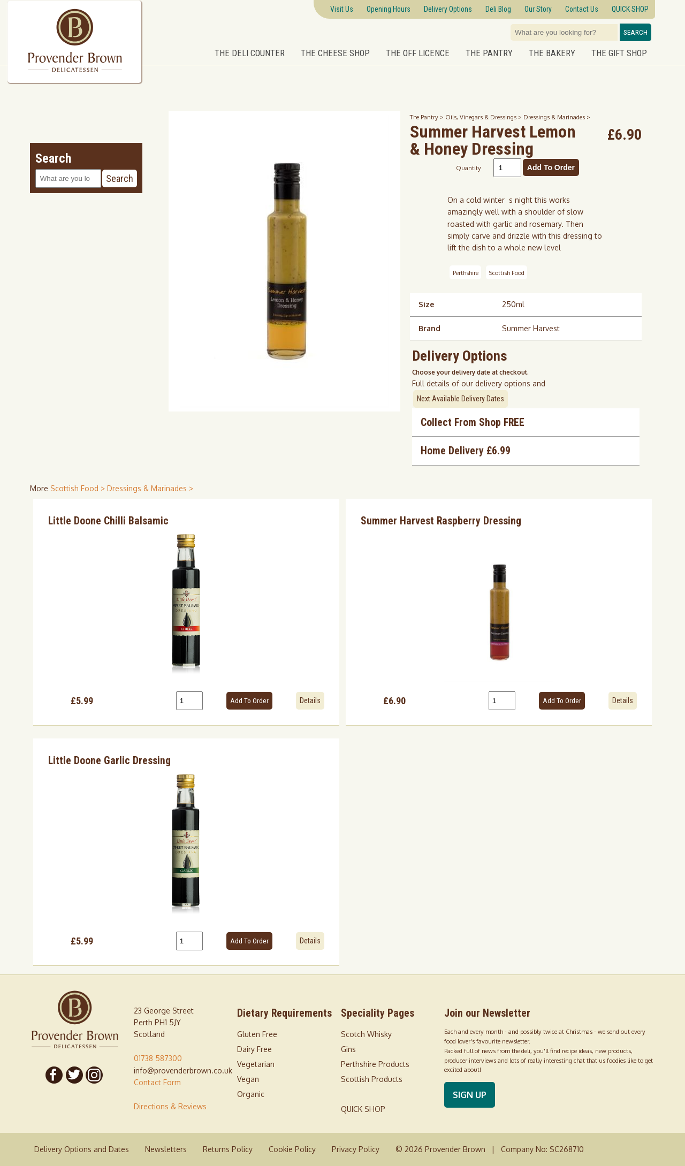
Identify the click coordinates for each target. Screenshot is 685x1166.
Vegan (248, 1079)
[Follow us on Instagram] (95, 1075)
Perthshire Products (375, 1064)
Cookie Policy (292, 1149)
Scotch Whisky (366, 1034)
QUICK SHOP (363, 1109)
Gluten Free (257, 1034)
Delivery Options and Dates (81, 1149)
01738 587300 (158, 1058)
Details (310, 700)
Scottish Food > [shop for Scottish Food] (78, 488)
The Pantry (489, 53)
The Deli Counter (250, 53)
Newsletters (166, 1149)
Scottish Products (371, 1079)
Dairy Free (254, 1049)
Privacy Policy (355, 1149)
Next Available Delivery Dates (460, 398)
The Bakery (552, 53)
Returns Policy (228, 1149)
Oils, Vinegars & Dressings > (484, 117)
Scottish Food (506, 272)
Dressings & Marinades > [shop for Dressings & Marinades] (150, 488)
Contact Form (157, 1082)
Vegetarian (256, 1064)
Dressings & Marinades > (556, 117)
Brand (429, 328)
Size (426, 304)
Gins (348, 1049)
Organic (250, 1094)
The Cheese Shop (335, 53)
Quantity (468, 168)
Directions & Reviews (170, 1106)
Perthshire (465, 272)
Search (635, 32)
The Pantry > (427, 117)
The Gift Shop (619, 53)
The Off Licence (418, 53)
